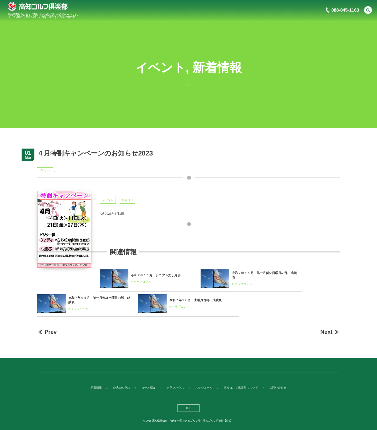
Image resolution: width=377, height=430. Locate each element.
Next (330, 332)
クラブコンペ (142, 282)
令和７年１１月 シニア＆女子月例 (156, 275)
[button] (368, 9)
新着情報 (127, 200)
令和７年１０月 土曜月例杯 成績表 (195, 300)
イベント (45, 170)
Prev (47, 332)
